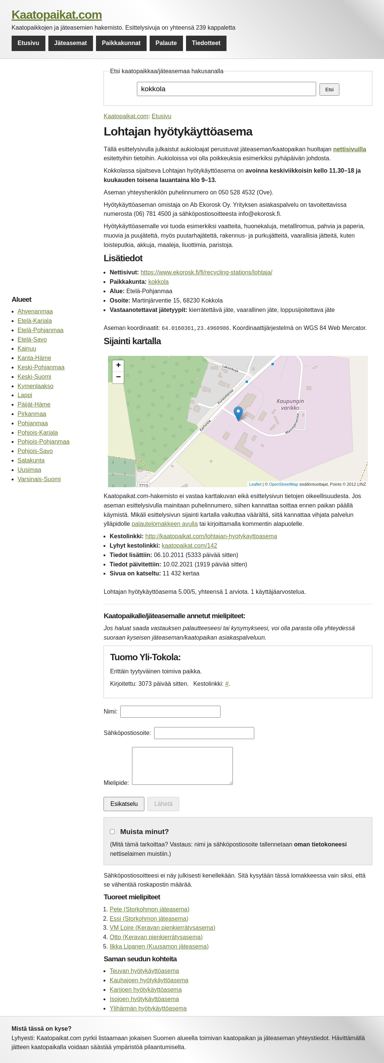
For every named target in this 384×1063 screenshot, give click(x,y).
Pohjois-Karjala (38, 432)
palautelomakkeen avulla (165, 524)
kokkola (158, 282)
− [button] (118, 377)
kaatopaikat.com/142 (189, 545)
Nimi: (110, 711)
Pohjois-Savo (35, 451)
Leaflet (255, 484)
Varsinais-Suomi (39, 479)
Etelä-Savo (32, 339)
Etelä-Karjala (35, 321)
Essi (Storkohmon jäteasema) (149, 918)
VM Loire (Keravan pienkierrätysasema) (162, 927)
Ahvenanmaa (35, 311)
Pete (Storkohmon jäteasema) (149, 909)
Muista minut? (144, 832)
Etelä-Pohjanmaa (41, 330)
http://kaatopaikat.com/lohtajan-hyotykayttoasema (211, 536)
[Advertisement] (54, 179)
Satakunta (31, 460)
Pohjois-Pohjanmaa (44, 441)
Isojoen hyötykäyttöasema (144, 999)
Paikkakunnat (121, 43)
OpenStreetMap (283, 484)
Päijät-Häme (34, 404)
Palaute (166, 43)
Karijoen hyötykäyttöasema (146, 989)
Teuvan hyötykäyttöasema (144, 971)
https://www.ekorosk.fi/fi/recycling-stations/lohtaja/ (206, 272)
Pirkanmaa (32, 414)
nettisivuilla (349, 149)
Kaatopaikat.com (57, 14)
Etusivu (28, 43)
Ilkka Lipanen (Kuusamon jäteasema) (159, 946)
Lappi (25, 395)
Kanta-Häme (34, 358)
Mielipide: (116, 783)
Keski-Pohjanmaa (41, 367)
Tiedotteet (206, 43)
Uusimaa (29, 470)
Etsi (330, 89)
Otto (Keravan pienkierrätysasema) (156, 937)
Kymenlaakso (36, 386)
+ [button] (118, 366)
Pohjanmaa (33, 423)
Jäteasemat (70, 43)
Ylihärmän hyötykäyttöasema (148, 1008)
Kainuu (27, 348)
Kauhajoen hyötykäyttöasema (149, 980)
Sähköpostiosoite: (127, 733)
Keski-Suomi (34, 376)
